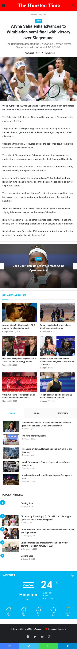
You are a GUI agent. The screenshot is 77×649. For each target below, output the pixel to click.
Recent (12, 413)
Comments (62, 413)
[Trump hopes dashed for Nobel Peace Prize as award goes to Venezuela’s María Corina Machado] (11, 426)
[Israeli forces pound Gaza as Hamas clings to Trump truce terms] (11, 466)
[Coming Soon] (10, 507)
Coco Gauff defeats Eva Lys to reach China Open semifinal (38, 267)
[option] (38, 266)
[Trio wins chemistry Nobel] (11, 439)
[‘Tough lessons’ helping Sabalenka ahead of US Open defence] (57, 382)
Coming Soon (27, 503)
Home (35, 15)
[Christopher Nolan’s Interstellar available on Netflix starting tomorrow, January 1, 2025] (10, 546)
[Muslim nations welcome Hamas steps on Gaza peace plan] (11, 479)
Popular (36, 413)
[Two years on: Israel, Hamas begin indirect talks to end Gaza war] (11, 453)
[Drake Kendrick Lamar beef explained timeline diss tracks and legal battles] (10, 533)
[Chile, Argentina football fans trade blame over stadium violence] (19, 382)
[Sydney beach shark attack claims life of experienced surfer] (57, 312)
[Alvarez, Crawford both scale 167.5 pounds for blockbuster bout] (19, 312)
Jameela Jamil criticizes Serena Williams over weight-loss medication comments (57, 361)
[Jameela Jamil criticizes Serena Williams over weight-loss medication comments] (57, 346)
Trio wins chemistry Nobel (34, 436)
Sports (43, 15)
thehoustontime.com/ (57, 629)
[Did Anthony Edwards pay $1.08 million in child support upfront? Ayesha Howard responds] (10, 520)
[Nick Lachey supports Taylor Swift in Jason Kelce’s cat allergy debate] (19, 346)
